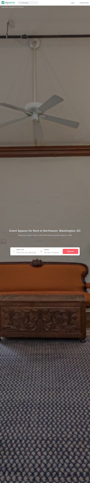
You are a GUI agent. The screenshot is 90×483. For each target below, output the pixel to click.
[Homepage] (8, 2)
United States (4, 7)
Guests (46, 249)
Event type (20, 249)
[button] (28, 3)
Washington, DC (13, 7)
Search (70, 251)
